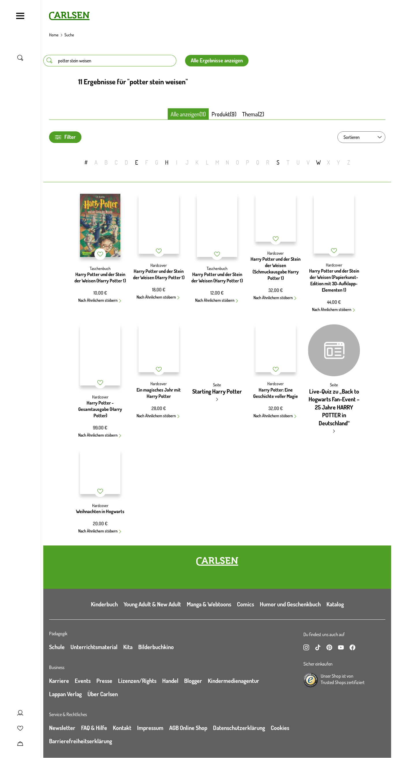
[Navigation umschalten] (20, 16)
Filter (65, 137)
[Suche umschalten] (20, 58)
